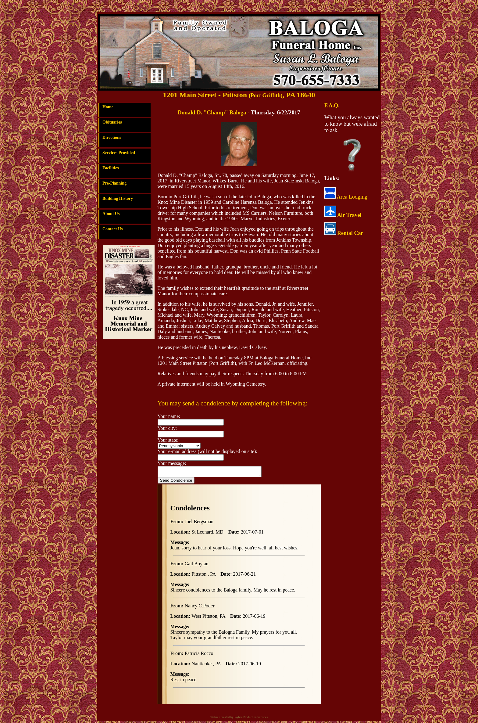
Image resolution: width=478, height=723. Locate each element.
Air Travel (349, 215)
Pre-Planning (114, 183)
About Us (111, 213)
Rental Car (350, 233)
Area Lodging (345, 197)
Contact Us (112, 229)
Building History (117, 198)
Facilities (110, 168)
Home (107, 107)
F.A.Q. (332, 106)
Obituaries (112, 122)
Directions (111, 137)
